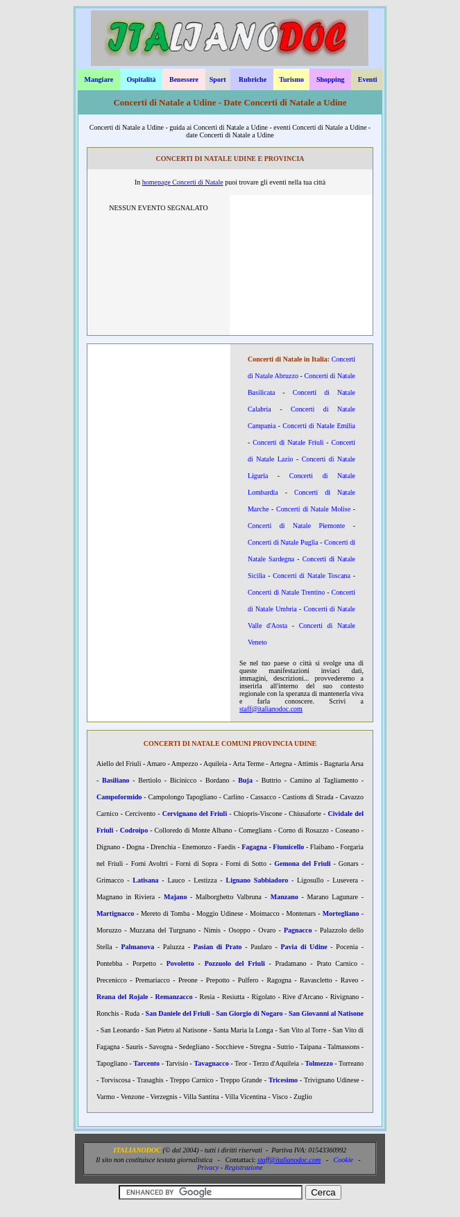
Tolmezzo (319, 1063)
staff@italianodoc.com (271, 709)
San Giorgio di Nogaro (249, 1013)
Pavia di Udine (304, 947)
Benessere (183, 79)
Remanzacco (174, 997)
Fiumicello (288, 847)
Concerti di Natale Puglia (283, 542)
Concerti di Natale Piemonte (296, 525)
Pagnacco (298, 930)
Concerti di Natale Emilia (318, 425)
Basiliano (115, 780)
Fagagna (254, 847)
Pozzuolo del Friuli (235, 963)
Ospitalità (140, 79)
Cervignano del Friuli (195, 813)
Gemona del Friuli (302, 863)
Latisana (145, 880)
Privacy (208, 1167)
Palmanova (137, 947)
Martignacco (115, 913)
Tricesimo (283, 1080)
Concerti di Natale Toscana (311, 575)
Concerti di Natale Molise (313, 509)
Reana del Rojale (122, 997)
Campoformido (119, 797)
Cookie (343, 1160)
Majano (175, 897)
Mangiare (99, 79)
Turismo (291, 79)
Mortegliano (341, 913)
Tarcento (146, 1063)
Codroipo (134, 830)
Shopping (330, 79)
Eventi (367, 79)
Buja (245, 780)
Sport (218, 79)
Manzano (284, 897)
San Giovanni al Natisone (326, 1013)
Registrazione (244, 1167)
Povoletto (180, 963)
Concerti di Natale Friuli (288, 442)
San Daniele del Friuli (178, 1013)
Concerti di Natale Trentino (286, 592)
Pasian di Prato (218, 947)
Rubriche (252, 79)
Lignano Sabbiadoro (257, 880)
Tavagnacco (211, 1063)
